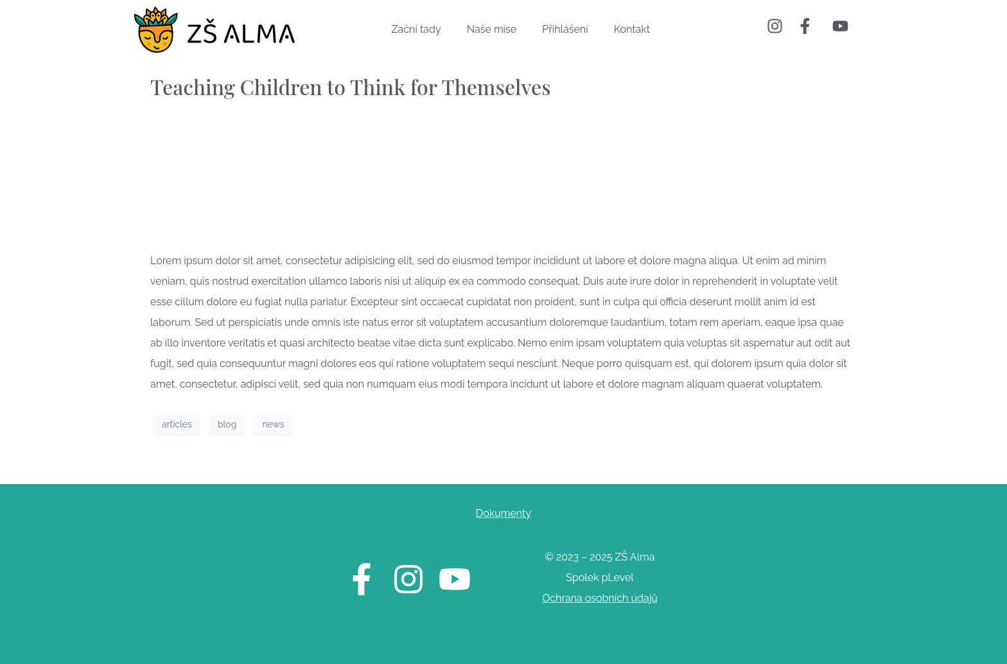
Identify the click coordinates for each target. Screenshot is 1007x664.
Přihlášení (565, 29)
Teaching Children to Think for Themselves (350, 86)
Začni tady (416, 29)
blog (227, 424)
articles (177, 424)
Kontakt (632, 29)
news (273, 424)
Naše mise (492, 29)
